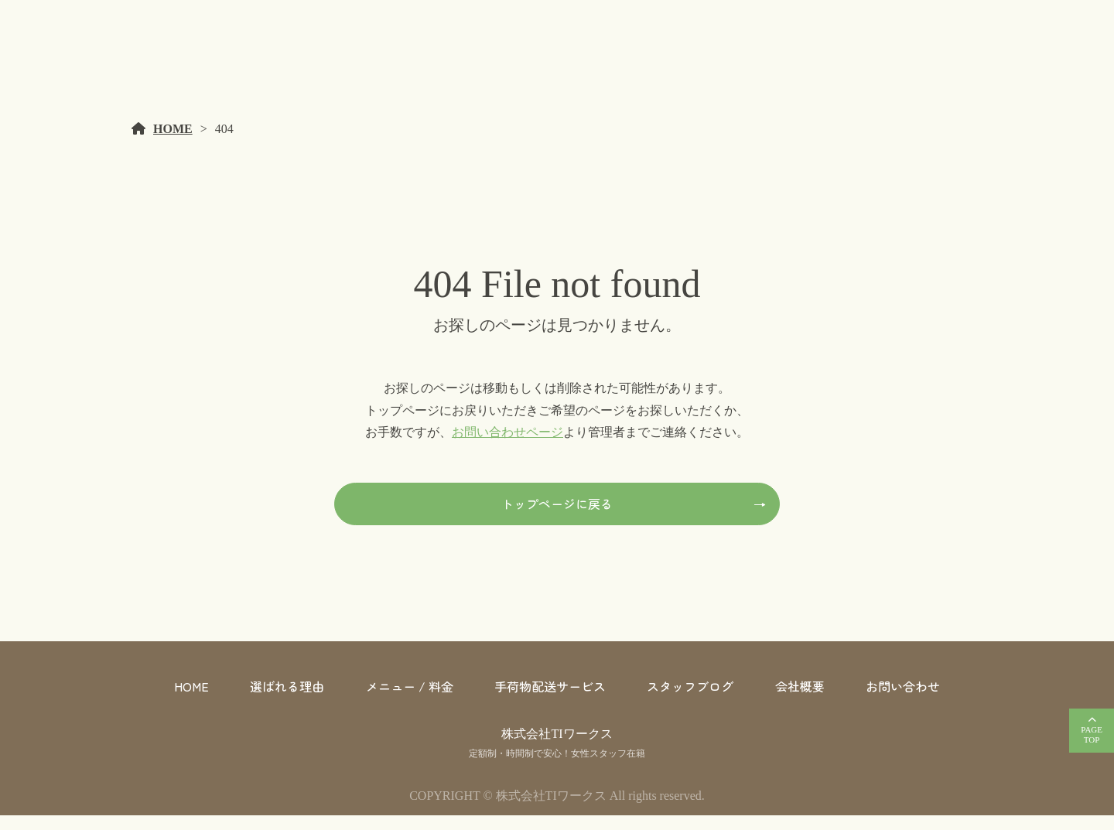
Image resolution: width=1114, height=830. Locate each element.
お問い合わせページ (507, 446)
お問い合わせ (903, 701)
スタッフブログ (690, 701)
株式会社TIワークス (556, 748)
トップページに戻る (557, 518)
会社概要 (800, 701)
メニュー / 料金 (409, 701)
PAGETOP (1091, 734)
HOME (173, 143)
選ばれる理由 (287, 701)
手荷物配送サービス (550, 701)
